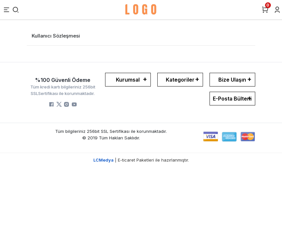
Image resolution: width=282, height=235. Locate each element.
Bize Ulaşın (232, 79)
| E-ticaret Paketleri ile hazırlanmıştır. (141, 160)
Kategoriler (180, 79)
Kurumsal (128, 79)
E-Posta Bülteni (232, 98)
